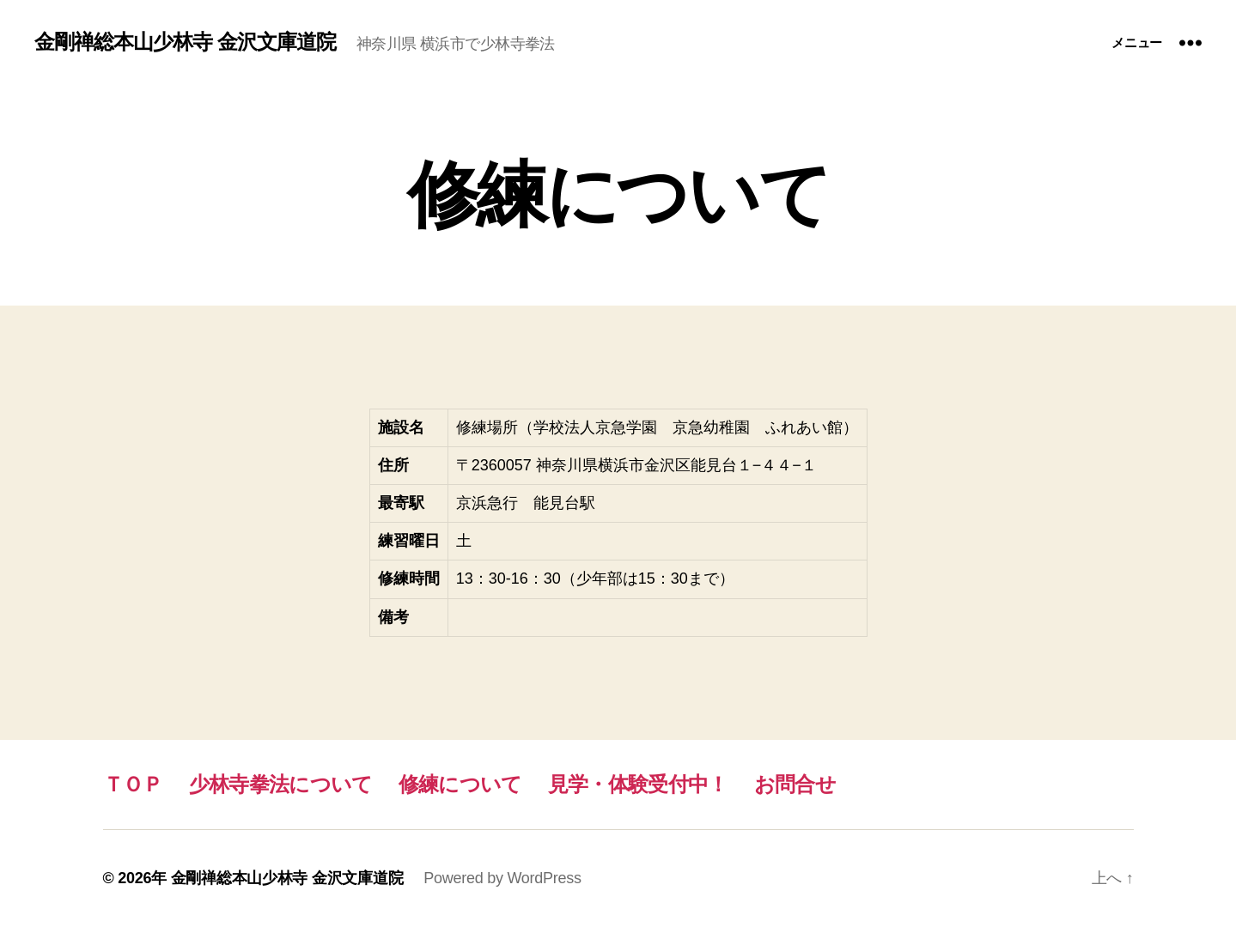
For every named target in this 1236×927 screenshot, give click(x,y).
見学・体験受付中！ (638, 784)
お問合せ (795, 784)
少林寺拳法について (281, 784)
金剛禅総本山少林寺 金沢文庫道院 (185, 42)
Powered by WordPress (502, 878)
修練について (460, 784)
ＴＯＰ (133, 784)
